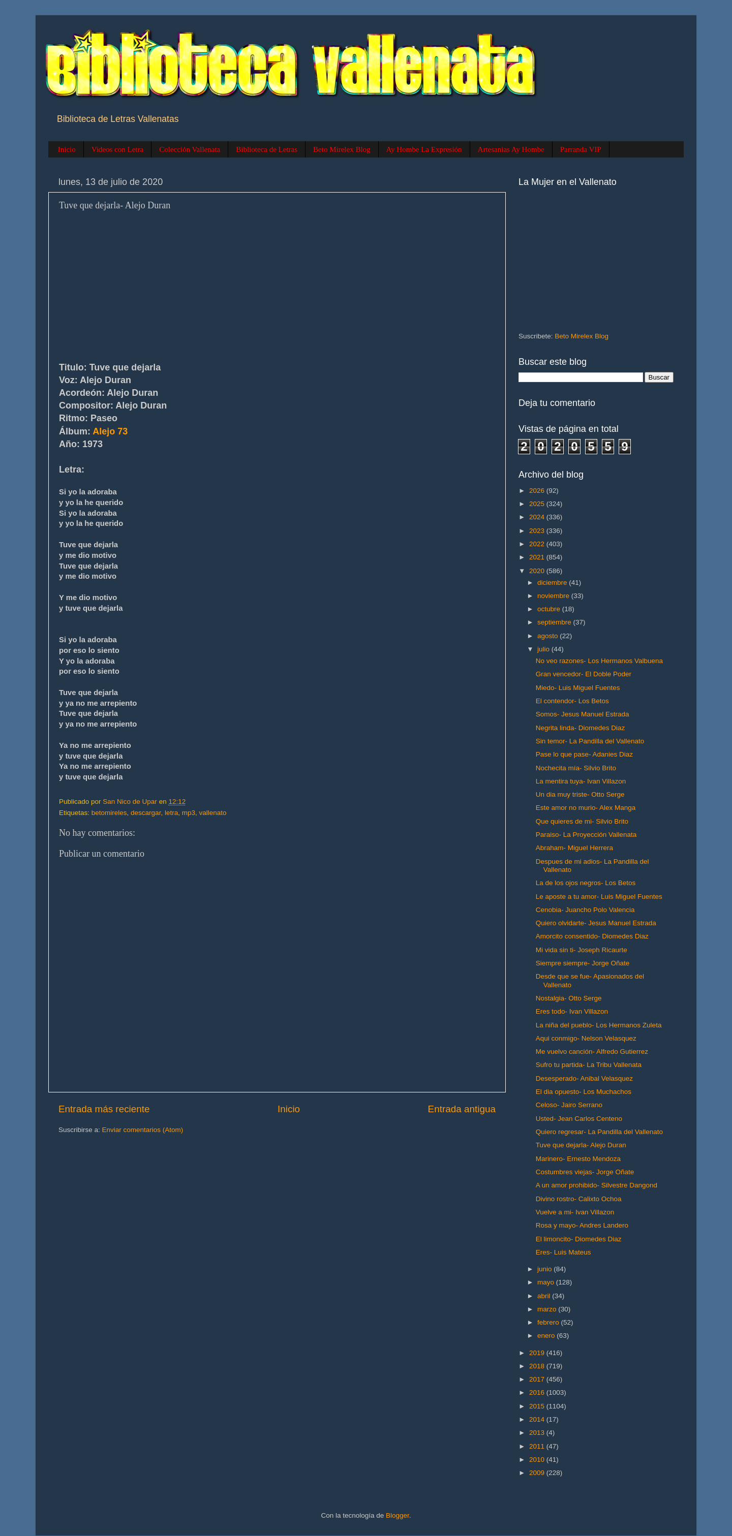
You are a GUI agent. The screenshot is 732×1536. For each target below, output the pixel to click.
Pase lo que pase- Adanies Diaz (584, 754)
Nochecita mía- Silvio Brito (576, 768)
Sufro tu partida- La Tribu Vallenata (589, 1065)
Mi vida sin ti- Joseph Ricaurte (581, 950)
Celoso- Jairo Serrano (569, 1105)
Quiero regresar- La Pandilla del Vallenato (599, 1132)
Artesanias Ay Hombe (511, 149)
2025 (537, 504)
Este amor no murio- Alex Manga (586, 807)
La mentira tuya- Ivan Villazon (581, 781)
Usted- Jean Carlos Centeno (579, 1118)
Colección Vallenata (189, 149)
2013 (537, 1432)
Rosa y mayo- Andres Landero (582, 1225)
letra (171, 813)
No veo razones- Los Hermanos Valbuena (599, 661)
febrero (549, 1322)
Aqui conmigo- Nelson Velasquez (586, 1038)
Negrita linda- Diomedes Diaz (580, 728)
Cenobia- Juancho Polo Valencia (585, 910)
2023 (537, 531)
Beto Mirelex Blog (342, 149)
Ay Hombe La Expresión (424, 149)
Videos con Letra (117, 149)
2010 (537, 1459)
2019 (537, 1353)
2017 (537, 1379)
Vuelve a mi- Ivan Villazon (575, 1212)
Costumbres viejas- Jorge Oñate (585, 1172)
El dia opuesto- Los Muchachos (583, 1091)
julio (544, 649)
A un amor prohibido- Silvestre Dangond (596, 1185)
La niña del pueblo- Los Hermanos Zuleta (599, 1025)
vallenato (212, 813)
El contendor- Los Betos (572, 701)
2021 (537, 557)
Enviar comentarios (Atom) (143, 1130)
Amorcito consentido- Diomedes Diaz (592, 936)
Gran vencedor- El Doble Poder (583, 674)
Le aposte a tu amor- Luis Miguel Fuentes (599, 896)
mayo (546, 1282)
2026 (537, 490)
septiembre (555, 622)
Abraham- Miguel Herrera (574, 848)
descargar (146, 813)
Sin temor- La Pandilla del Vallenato (590, 741)
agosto (548, 636)
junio (545, 1269)
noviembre (554, 596)
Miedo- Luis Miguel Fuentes (578, 688)
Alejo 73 (110, 431)
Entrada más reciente (104, 1109)
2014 (537, 1419)
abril (544, 1296)
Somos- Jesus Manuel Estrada (582, 714)
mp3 (188, 813)
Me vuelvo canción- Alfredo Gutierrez (592, 1051)
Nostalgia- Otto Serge (569, 998)
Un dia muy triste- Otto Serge (580, 794)
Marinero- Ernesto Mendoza (578, 1159)
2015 (537, 1406)
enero (547, 1335)
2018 (537, 1366)
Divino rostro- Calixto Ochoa (579, 1199)
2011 (537, 1446)
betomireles (109, 813)
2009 (537, 1473)
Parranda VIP (580, 149)
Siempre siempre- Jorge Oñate (583, 963)
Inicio (67, 149)
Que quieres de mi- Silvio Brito (582, 821)
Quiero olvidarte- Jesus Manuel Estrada (596, 923)
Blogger (397, 1515)
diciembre (553, 582)
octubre (549, 609)
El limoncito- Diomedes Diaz (579, 1239)
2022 (537, 544)
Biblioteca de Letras (266, 149)
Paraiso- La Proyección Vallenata (586, 834)
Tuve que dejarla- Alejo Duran (581, 1145)
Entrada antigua (462, 1109)
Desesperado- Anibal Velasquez (584, 1078)
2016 (537, 1392)
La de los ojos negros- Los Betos (586, 883)
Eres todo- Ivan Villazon (572, 1011)
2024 (537, 517)
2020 (537, 571)
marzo (547, 1309)
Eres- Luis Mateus (563, 1252)
